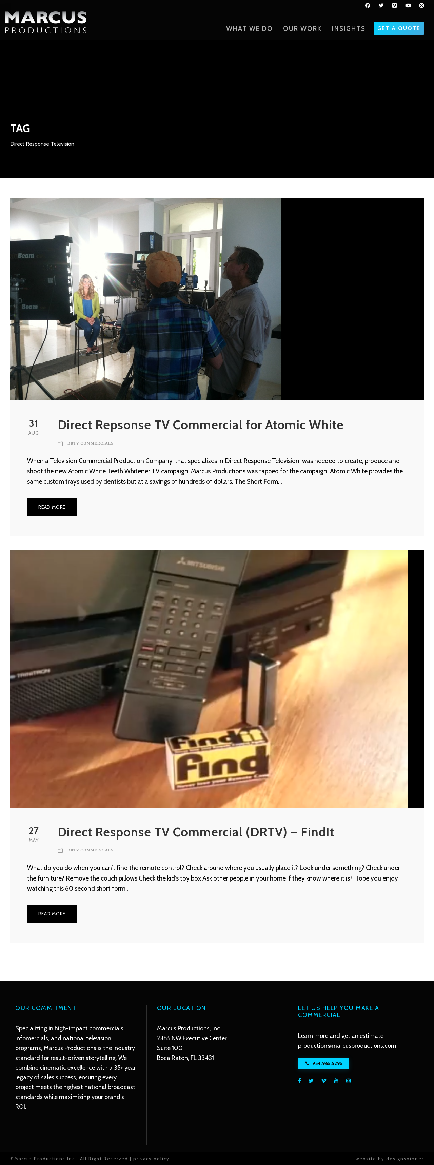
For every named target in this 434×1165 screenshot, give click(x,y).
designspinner (405, 1158)
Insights (349, 29)
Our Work (302, 29)
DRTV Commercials (90, 443)
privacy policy (151, 1158)
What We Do (249, 29)
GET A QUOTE (398, 28)
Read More (51, 507)
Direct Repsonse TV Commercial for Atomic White (201, 424)
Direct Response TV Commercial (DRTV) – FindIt (196, 832)
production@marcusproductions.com (347, 1045)
